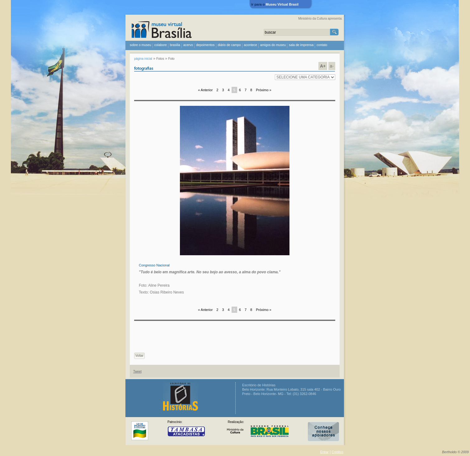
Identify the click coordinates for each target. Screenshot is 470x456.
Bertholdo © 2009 (455, 452)
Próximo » (263, 90)
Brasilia (175, 45)
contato (322, 45)
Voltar (139, 355)
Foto (171, 58)
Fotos (160, 58)
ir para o (274, 4)
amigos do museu (273, 45)
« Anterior (205, 90)
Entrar (324, 452)
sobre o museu (140, 45)
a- (332, 65)
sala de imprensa (301, 45)
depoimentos (205, 45)
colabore (160, 45)
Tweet (137, 371)
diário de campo (229, 45)
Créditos (337, 452)
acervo (188, 45)
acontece (250, 45)
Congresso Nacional (154, 265)
